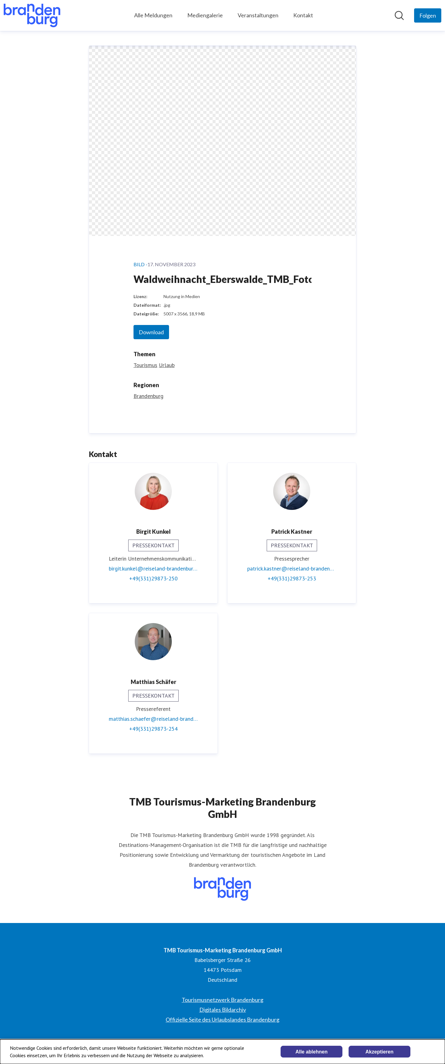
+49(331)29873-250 (153, 578)
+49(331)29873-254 (153, 728)
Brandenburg (148, 396)
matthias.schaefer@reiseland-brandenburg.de (153, 718)
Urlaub (167, 365)
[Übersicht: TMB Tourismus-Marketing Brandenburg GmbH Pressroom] (32, 15)
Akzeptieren (380, 1051)
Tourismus (145, 365)
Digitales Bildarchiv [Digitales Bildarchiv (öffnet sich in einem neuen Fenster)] (222, 1009)
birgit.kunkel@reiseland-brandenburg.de (153, 568)
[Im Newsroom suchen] (399, 15)
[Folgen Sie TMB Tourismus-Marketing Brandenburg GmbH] (427, 15)
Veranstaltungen (258, 15)
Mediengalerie (205, 15)
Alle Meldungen (153, 15)
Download (151, 332)
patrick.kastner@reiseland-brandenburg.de (291, 568)
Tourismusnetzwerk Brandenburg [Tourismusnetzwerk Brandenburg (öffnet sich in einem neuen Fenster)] (222, 999)
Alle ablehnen (311, 1051)
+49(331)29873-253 (292, 578)
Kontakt (303, 15)
